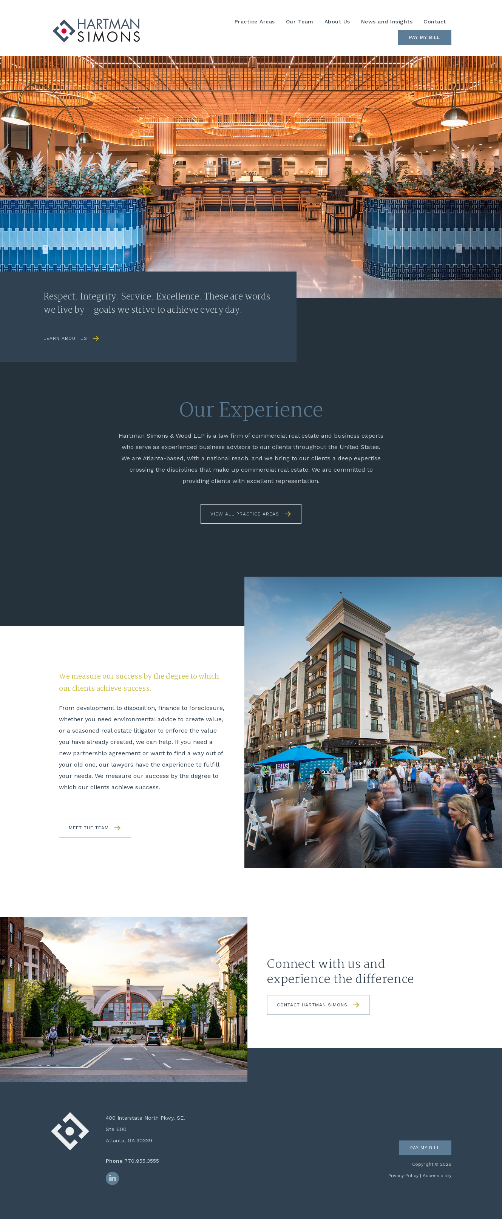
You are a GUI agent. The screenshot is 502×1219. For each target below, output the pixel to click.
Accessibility (437, 1175)
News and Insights (387, 22)
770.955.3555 (141, 1161)
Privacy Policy (403, 1175)
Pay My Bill (424, 37)
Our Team (300, 22)
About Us (337, 22)
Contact (434, 22)
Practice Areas (255, 22)
